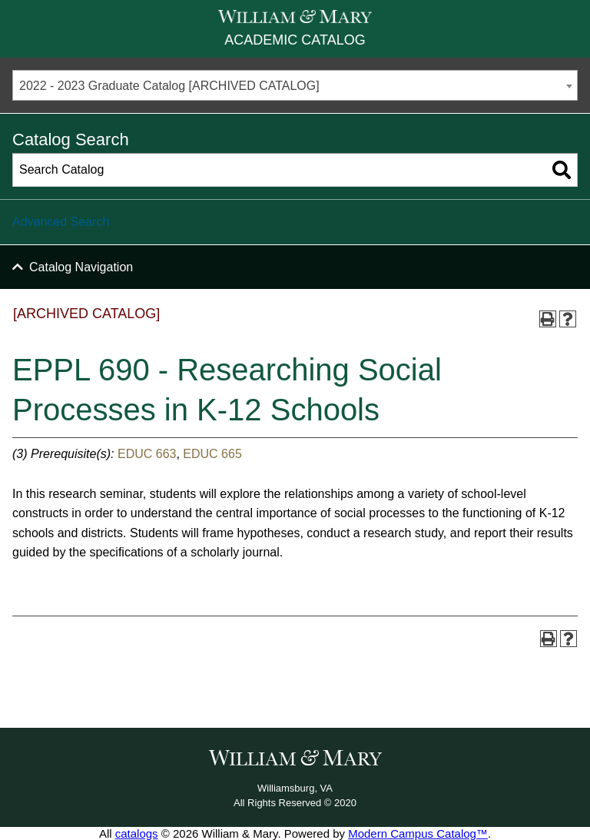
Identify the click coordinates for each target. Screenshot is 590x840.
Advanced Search (60, 221)
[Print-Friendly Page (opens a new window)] (547, 318)
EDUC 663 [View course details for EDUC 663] (147, 453)
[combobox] (295, 85)
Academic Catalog (294, 40)
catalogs (136, 833)
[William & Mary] (295, 16)
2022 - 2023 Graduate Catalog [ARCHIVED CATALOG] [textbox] (169, 85)
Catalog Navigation (81, 267)
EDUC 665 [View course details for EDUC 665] (212, 453)
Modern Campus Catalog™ (418, 833)
